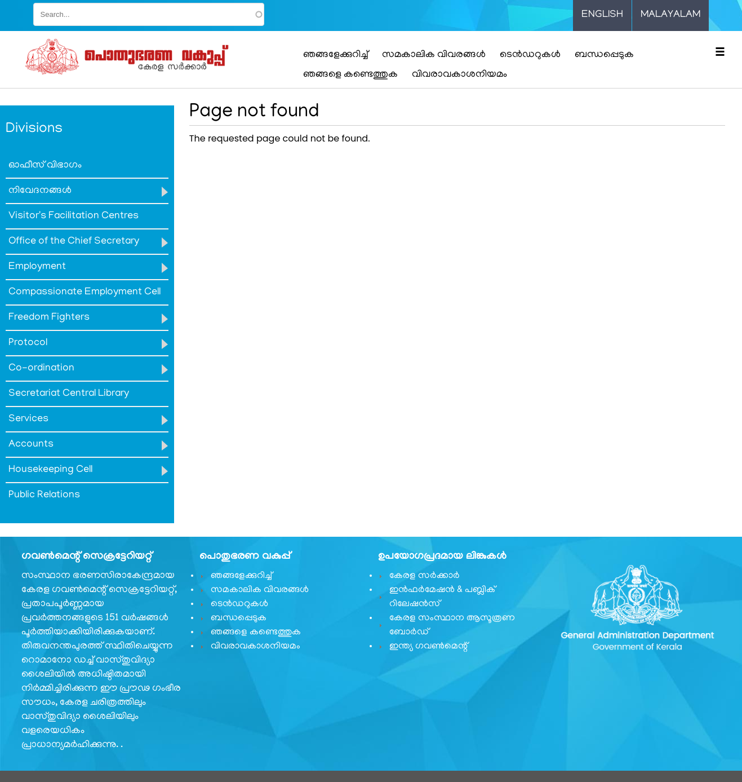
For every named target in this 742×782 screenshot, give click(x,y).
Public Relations (44, 495)
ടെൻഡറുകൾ (530, 55)
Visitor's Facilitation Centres (73, 216)
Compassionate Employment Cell (84, 292)
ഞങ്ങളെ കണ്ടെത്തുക (350, 75)
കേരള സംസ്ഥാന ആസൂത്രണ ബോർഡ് (452, 625)
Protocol (27, 343)
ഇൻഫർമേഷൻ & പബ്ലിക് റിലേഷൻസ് (442, 597)
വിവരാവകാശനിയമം (459, 75)
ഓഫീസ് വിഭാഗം (45, 165)
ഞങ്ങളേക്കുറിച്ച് (335, 55)
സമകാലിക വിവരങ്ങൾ (434, 55)
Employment (37, 267)
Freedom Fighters (49, 318)
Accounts (31, 444)
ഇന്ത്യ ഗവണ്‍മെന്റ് (428, 647)
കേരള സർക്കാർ (424, 576)
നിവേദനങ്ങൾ (40, 191)
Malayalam (670, 15)
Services (28, 419)
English (602, 15)
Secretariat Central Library (68, 394)
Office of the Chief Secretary (73, 242)
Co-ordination (41, 368)
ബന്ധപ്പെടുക (604, 55)
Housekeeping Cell (50, 470)
